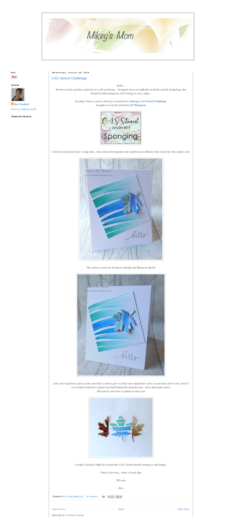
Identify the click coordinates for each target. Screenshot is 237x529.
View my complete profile (23, 109)
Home (121, 509)
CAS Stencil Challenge (69, 78)
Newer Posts (58, 509)
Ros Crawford (69, 496)
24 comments (92, 496)
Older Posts (183, 509)
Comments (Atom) (75, 515)
